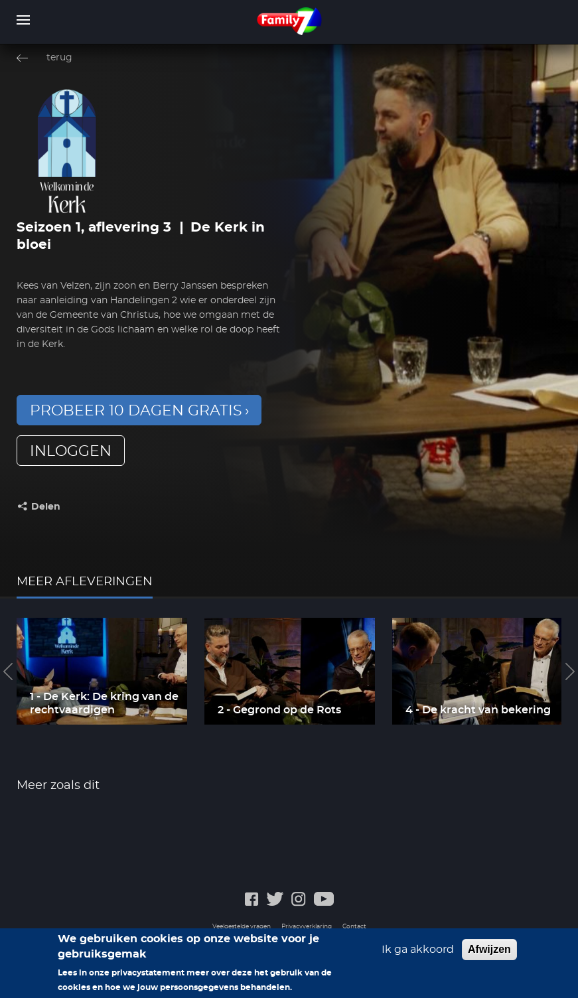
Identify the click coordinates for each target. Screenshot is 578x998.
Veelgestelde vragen (241, 927)
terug (59, 57)
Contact (354, 927)
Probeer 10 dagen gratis (136, 410)
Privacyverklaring (306, 927)
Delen (45, 507)
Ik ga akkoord (418, 953)
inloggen (70, 451)
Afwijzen (489, 952)
